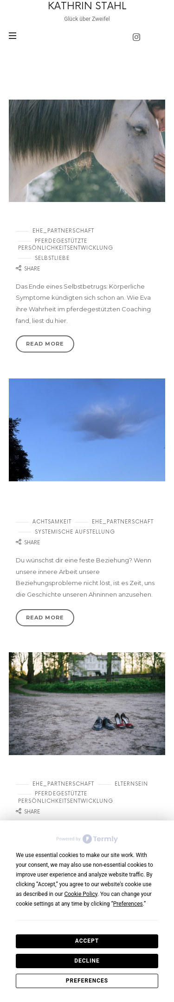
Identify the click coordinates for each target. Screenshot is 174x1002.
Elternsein (131, 784)
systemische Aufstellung (75, 532)
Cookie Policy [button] (80, 894)
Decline (87, 961)
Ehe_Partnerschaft (63, 231)
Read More (45, 343)
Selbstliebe (52, 258)
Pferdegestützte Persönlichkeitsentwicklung (65, 244)
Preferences (87, 980)
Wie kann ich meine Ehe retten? (78, 219)
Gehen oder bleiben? (55, 771)
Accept (87, 941)
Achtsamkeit (51, 522)
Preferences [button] (128, 904)
